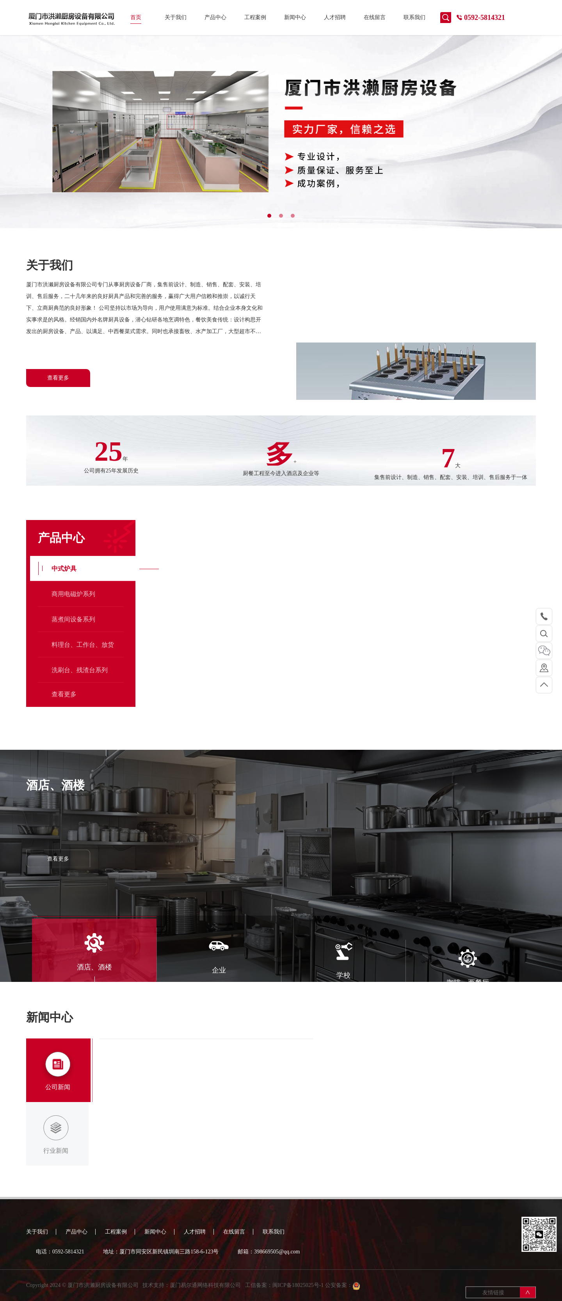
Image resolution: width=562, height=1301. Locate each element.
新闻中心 (295, 17)
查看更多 (58, 378)
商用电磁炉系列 (73, 696)
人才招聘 (335, 17)
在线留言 (375, 17)
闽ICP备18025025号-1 (298, 1292)
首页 (135, 17)
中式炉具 (64, 670)
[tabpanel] (281, 131)
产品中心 (215, 17)
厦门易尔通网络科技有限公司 (205, 1292)
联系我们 (414, 17)
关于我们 (176, 17)
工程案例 (255, 17)
